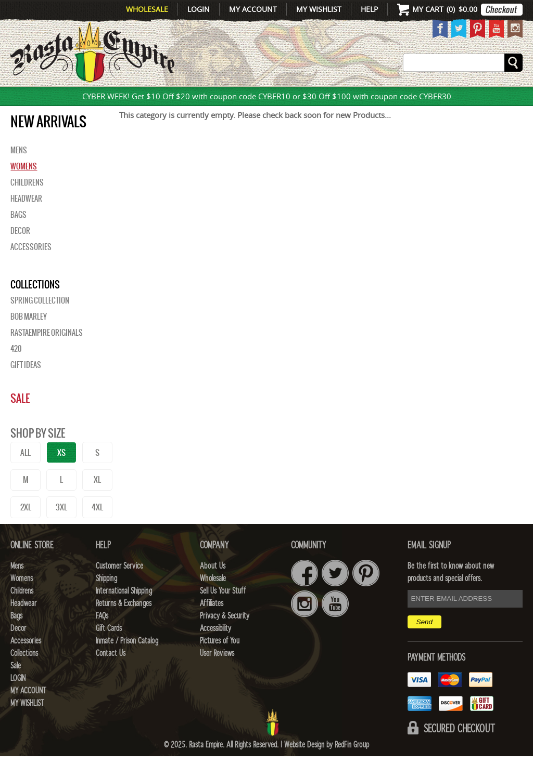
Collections (474, 97)
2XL (25, 527)
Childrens (27, 202)
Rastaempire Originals (46, 352)
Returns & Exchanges (123, 623)
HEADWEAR (258, 97)
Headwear (26, 218)
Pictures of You (219, 660)
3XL (61, 527)
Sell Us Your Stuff (223, 611)
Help (369, 9)
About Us (212, 586)
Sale (20, 418)
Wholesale (147, 9)
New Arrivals (38, 97)
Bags (309, 97)
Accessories (400, 97)
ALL (25, 472)
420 (15, 368)
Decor (345, 97)
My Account (253, 9)
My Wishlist (318, 9)
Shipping (106, 598)
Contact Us (110, 673)
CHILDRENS (196, 97)
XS (61, 472)
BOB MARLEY (28, 336)
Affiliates (211, 623)
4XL (97, 527)
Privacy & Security (224, 636)
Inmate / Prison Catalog (127, 660)
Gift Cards (109, 648)
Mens (99, 97)
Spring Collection (39, 320)
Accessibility (215, 648)
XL (97, 499)
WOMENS (140, 97)
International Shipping (124, 611)
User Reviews (217, 673)
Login (198, 9)
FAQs (102, 636)
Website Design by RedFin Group (326, 764)
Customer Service (119, 586)
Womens (23, 186)
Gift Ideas (25, 384)
